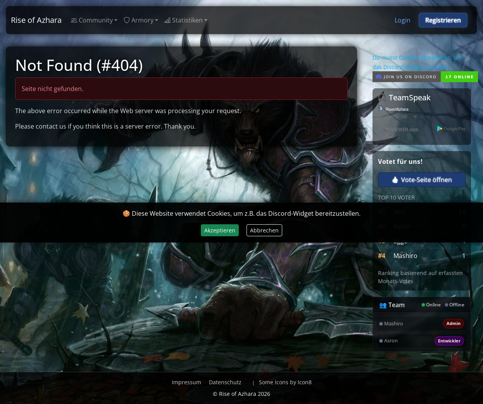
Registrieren (443, 20)
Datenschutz (225, 382)
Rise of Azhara (36, 20)
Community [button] (92, 20)
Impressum (186, 382)
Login (403, 20)
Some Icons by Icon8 (285, 382)
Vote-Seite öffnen (422, 179)
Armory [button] (139, 20)
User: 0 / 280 (396, 117)
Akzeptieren (219, 230)
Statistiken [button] (183, 20)
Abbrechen (264, 230)
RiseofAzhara (397, 110)
